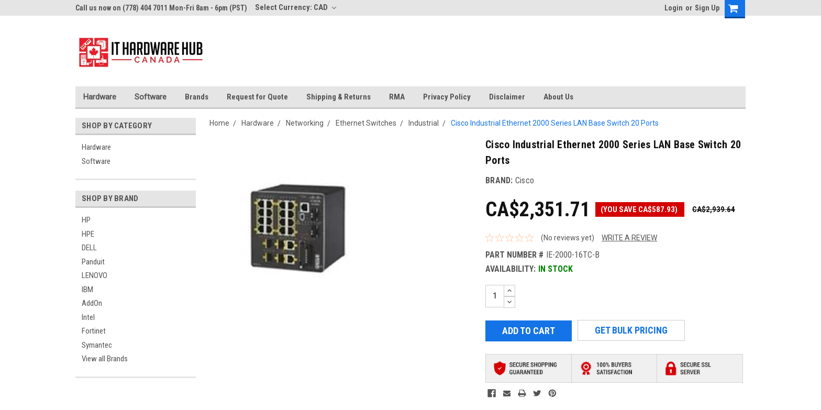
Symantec (97, 345)
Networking (305, 123)
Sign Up (707, 8)
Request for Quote (257, 97)
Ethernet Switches (366, 123)
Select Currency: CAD (295, 7)
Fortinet (94, 331)
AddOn (92, 303)
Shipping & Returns (338, 97)
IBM (87, 289)
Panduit (93, 262)
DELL (89, 247)
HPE (88, 234)
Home (219, 123)
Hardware (99, 97)
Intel (88, 317)
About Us (558, 97)
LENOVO (94, 275)
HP (86, 220)
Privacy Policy (447, 97)
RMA (397, 97)
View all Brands (105, 358)
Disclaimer (507, 97)
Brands (196, 97)
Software (151, 97)
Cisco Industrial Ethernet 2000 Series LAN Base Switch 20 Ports (555, 123)
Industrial (423, 123)
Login (673, 8)
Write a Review (629, 238)
